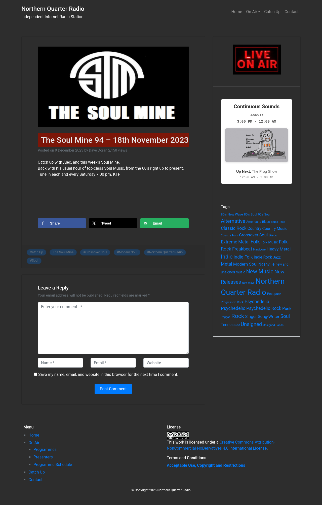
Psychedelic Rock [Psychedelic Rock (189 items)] (263, 308)
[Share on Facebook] (62, 223)
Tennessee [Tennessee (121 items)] (230, 324)
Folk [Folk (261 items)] (255, 242)
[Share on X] (113, 223)
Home (236, 11)
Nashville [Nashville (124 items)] (266, 264)
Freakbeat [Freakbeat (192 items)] (242, 248)
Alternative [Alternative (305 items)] (233, 221)
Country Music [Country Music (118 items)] (274, 228)
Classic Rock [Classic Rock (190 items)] (234, 228)
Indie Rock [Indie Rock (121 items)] (263, 257)
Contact (292, 11)
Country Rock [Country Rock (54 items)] (229, 235)
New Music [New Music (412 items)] (259, 271)
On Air (251, 11)
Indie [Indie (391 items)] (227, 257)
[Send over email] (164, 223)
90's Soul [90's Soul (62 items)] (264, 214)
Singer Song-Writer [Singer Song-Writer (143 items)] (262, 316)
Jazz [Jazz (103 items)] (277, 257)
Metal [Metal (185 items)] (226, 264)
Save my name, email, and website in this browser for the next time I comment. (108, 374)
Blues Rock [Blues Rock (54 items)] (278, 222)
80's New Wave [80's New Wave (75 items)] (232, 214)
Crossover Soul (96, 252)
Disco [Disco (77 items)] (273, 235)
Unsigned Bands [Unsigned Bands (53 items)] (273, 325)
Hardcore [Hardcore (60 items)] (259, 249)
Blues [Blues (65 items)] (266, 222)
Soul (35, 260)
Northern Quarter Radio (52, 8)
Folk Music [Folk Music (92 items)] (269, 242)
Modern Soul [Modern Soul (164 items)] (245, 264)
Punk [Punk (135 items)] (286, 308)
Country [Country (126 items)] (254, 228)
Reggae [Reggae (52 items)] (225, 317)
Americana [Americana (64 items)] (253, 222)
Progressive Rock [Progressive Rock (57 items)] (232, 302)
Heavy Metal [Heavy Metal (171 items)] (279, 248)
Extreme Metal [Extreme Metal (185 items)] (235, 241)
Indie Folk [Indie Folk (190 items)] (243, 257)
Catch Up (272, 11)
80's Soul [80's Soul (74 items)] (250, 214)
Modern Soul (128, 252)
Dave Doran (98, 150)
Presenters (43, 457)
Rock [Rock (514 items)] (237, 316)
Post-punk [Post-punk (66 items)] (274, 294)
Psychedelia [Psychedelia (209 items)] (257, 301)
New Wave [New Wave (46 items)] (248, 282)
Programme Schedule (52, 464)
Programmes (45, 449)
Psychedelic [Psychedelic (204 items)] (233, 308)
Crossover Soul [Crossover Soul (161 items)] (253, 234)
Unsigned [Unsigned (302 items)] (251, 324)
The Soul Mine (63, 252)
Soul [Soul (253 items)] (285, 316)
